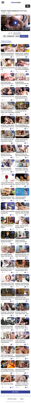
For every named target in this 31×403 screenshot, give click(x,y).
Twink (16, 2)
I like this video (9, 33)
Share (17, 36)
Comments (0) (24, 36)
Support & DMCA (12, 399)
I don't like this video (11, 33)
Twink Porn (13, 401)
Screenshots (10, 36)
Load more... (15, 392)
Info (4, 36)
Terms (21, 399)
